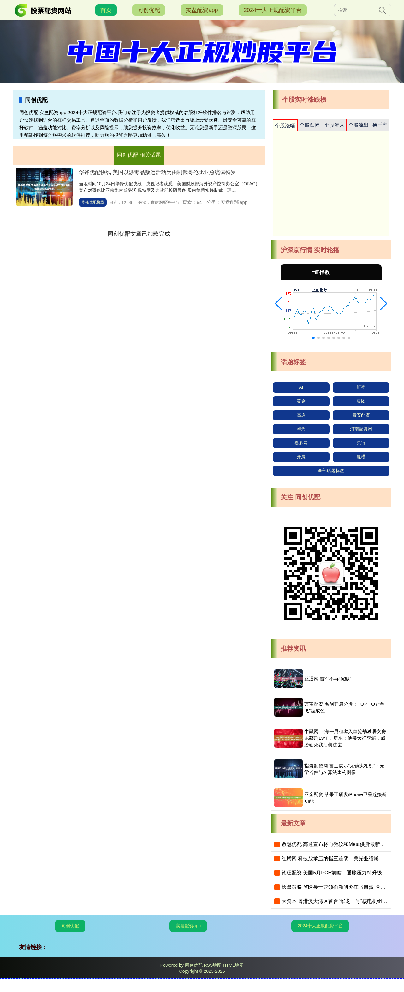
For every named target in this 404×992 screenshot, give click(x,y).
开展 (301, 456)
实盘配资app (202, 10)
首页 (106, 10)
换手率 (380, 125)
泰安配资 (361, 414)
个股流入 (334, 125)
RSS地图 (213, 965)
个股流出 (358, 125)
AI (301, 387)
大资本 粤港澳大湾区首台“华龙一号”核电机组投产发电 (342, 901)
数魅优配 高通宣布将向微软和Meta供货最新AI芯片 (338, 844)
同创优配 (148, 10)
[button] (278, 304)
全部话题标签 (331, 470)
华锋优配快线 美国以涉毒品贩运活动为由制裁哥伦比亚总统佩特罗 (157, 172)
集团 (361, 401)
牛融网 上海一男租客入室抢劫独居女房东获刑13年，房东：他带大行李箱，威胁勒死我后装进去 (345, 738)
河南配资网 (361, 428)
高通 (301, 414)
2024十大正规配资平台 (273, 10)
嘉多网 (301, 442)
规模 (361, 456)
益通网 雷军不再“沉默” (327, 678)
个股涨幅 (285, 125)
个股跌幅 (310, 125)
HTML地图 (233, 965)
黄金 (301, 401)
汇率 (361, 387)
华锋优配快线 (92, 202)
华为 (301, 428)
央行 (361, 442)
